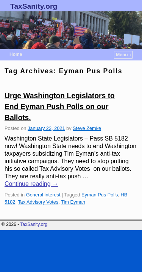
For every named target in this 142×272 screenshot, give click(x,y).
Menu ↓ (123, 54)
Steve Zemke (87, 128)
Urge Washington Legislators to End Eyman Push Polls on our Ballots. (60, 107)
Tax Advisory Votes (38, 202)
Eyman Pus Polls (99, 195)
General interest (43, 195)
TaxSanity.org (33, 6)
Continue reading (31, 184)
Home (15, 54)
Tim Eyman (73, 202)
